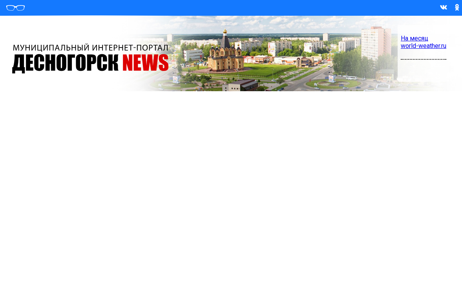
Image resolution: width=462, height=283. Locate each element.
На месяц (414, 38)
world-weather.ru (423, 46)
